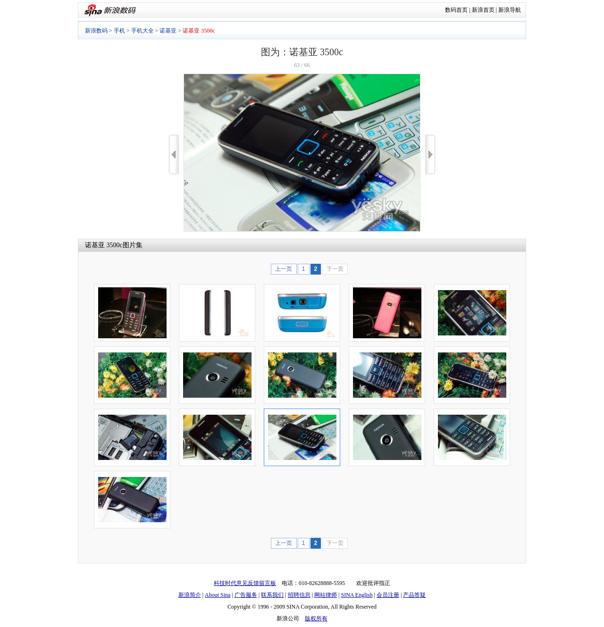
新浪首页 (483, 10)
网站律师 (325, 595)
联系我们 (272, 595)
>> (430, 154)
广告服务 (246, 595)
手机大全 (142, 30)
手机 (119, 30)
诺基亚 (167, 30)
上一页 (283, 269)
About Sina (217, 595)
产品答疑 (414, 595)
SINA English (356, 595)
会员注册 (388, 595)
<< (174, 154)
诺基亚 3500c (104, 245)
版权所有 (316, 618)
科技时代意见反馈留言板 (245, 583)
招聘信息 (299, 595)
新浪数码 (96, 30)
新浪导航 (509, 10)
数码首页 (456, 10)
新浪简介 (189, 595)
